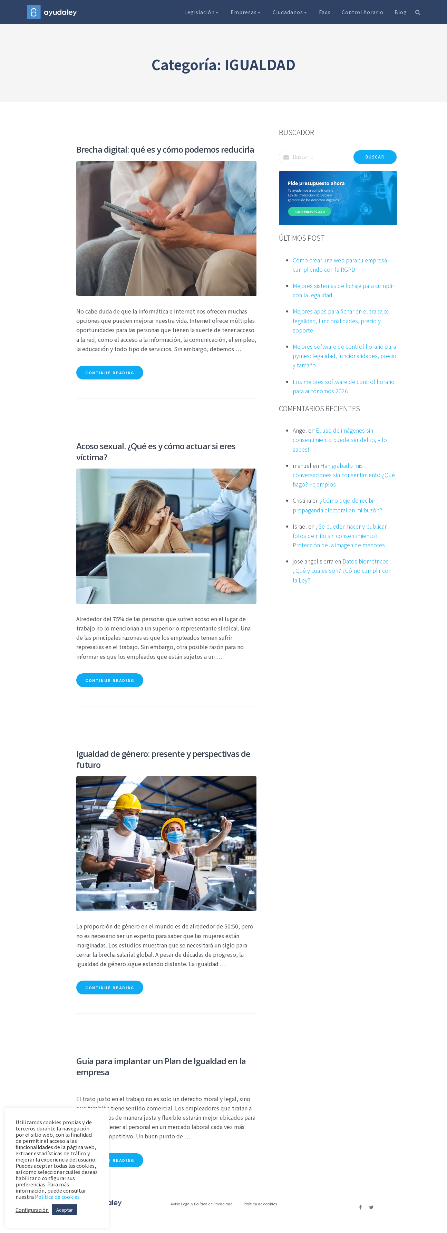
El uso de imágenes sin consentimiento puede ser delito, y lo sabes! (340, 439)
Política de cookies (260, 1203)
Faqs (325, 12)
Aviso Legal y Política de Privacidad (202, 1203)
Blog (401, 12)
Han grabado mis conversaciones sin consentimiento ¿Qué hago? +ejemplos (344, 474)
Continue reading (109, 372)
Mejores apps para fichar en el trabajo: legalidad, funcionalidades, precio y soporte (340, 320)
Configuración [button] (32, 1210)
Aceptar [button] (64, 1209)
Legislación (202, 12)
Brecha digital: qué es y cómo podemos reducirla (165, 149)
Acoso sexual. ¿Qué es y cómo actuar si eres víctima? (155, 451)
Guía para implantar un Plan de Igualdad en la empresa (161, 1066)
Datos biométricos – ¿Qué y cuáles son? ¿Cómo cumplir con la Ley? (343, 570)
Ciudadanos (290, 12)
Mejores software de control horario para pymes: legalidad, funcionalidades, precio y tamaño (344, 355)
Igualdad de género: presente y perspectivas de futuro (163, 759)
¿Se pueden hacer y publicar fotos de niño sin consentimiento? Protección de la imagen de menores (340, 535)
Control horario (362, 12)
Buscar (375, 157)
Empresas (246, 12)
